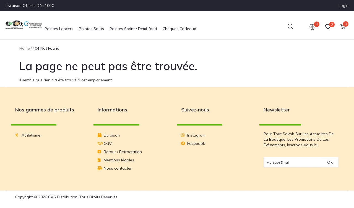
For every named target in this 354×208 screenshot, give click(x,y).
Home (24, 48)
